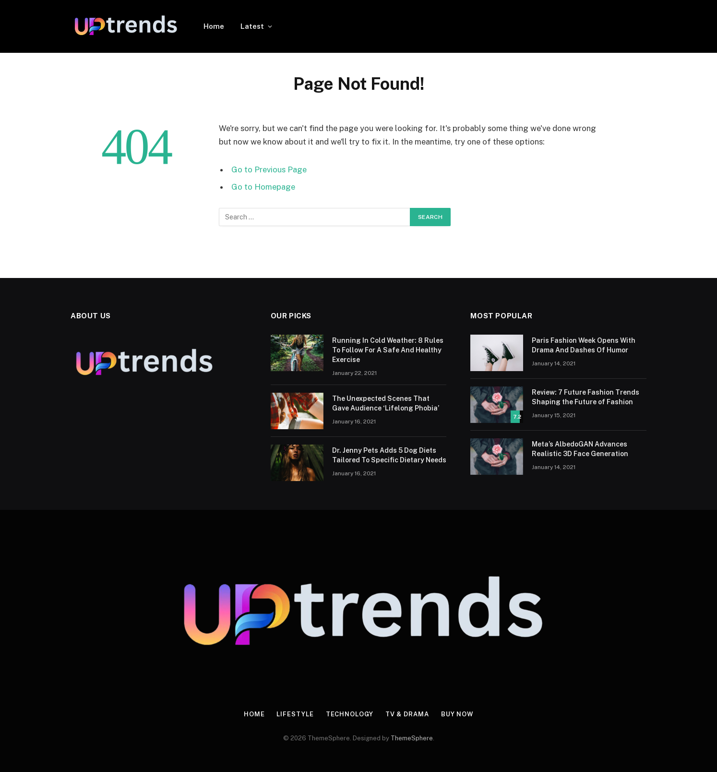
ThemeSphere (412, 738)
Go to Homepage (263, 187)
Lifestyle (294, 714)
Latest (252, 26)
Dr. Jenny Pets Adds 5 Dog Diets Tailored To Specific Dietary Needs (389, 455)
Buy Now (457, 714)
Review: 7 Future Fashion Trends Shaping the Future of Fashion (585, 397)
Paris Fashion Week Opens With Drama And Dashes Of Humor (583, 345)
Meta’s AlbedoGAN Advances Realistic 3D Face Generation (580, 449)
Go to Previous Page (269, 169)
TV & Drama (407, 714)
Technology (349, 714)
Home (213, 26)
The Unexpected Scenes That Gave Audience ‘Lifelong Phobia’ (385, 403)
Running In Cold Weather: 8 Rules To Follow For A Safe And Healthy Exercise (387, 350)
